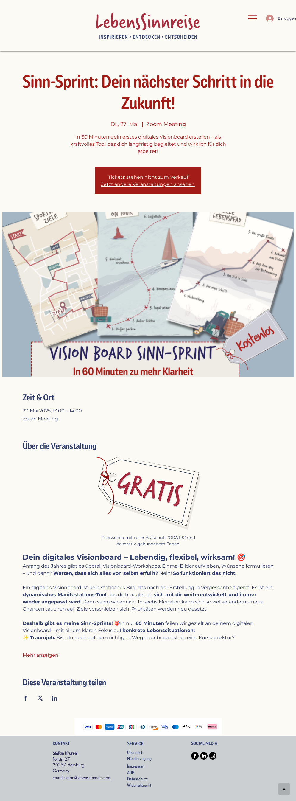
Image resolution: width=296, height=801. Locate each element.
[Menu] (252, 18)
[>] (284, 789)
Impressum (135, 766)
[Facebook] (195, 756)
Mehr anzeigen (40, 655)
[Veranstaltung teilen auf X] (40, 698)
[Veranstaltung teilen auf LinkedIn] (54, 698)
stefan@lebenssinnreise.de (87, 777)
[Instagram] (212, 756)
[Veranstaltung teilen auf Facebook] (25, 698)
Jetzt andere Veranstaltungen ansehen (148, 184)
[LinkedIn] (204, 756)
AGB (130, 772)
